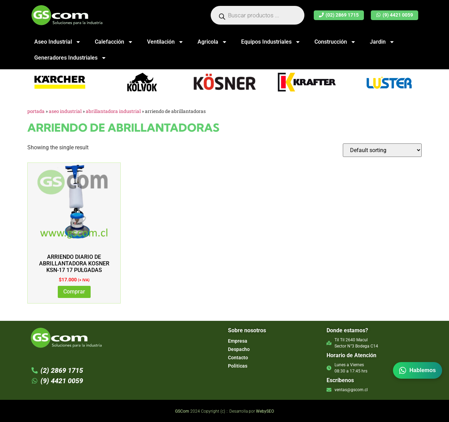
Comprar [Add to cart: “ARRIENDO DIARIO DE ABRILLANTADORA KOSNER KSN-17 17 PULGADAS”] (74, 291)
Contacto (238, 357)
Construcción (335, 42)
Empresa (237, 341)
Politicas (237, 366)
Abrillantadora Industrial (113, 111)
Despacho (239, 349)
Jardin (382, 42)
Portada (36, 111)
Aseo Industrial (57, 42)
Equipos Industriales (271, 42)
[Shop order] (382, 150)
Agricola (212, 42)
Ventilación (165, 42)
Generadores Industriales (70, 58)
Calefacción (114, 42)
